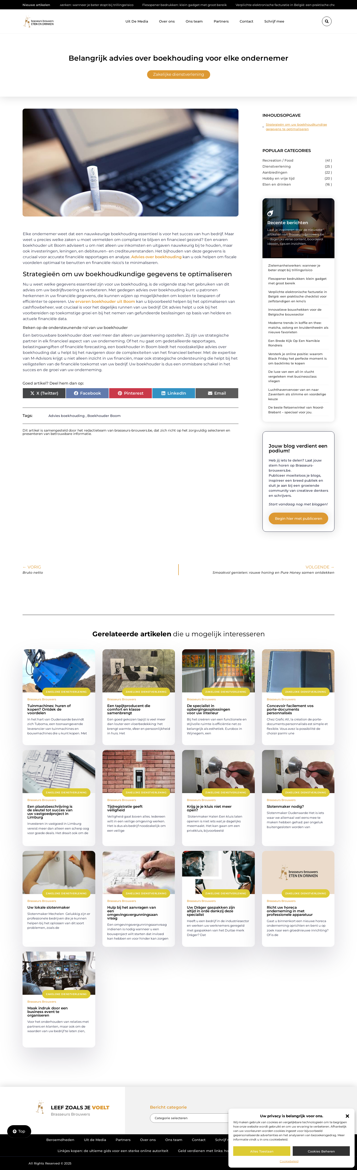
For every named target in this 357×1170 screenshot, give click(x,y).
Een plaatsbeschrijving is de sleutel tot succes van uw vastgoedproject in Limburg (49, 811)
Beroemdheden (60, 1140)
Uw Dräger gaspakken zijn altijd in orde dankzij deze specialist (211, 911)
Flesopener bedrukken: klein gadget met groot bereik (191, 5)
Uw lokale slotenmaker (48, 907)
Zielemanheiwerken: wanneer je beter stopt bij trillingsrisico (93, 5)
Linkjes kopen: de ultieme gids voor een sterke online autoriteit (113, 1151)
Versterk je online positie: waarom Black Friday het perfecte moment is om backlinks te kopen (297, 358)
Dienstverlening (276, 166)
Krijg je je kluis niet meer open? (209, 808)
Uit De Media (136, 21)
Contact (246, 21)
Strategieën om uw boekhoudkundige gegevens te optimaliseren (296, 127)
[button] (347, 1116)
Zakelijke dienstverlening (178, 74)
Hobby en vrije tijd (278, 178)
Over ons (167, 21)
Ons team (194, 21)
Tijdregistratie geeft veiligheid (125, 808)
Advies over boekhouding (156, 257)
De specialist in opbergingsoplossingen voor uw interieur (208, 709)
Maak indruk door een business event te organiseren (47, 1012)
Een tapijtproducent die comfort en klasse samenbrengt (128, 709)
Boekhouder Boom (104, 416)
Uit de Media (95, 1140)
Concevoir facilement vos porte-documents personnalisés (290, 709)
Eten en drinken (276, 184)
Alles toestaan (262, 1151)
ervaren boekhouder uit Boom (105, 301)
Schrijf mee (274, 21)
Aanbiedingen (274, 172)
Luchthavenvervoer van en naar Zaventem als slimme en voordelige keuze (297, 394)
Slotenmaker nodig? (285, 806)
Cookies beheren (321, 1151)
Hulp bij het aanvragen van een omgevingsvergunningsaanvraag (132, 912)
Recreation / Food (277, 160)
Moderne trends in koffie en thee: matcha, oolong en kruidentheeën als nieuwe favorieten (298, 327)
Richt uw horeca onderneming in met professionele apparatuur (290, 911)
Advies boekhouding (66, 416)
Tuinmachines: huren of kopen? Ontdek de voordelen (49, 709)
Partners (221, 21)
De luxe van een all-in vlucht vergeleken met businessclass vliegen (292, 376)
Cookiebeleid (289, 1161)
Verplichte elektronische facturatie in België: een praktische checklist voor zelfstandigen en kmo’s (297, 296)
